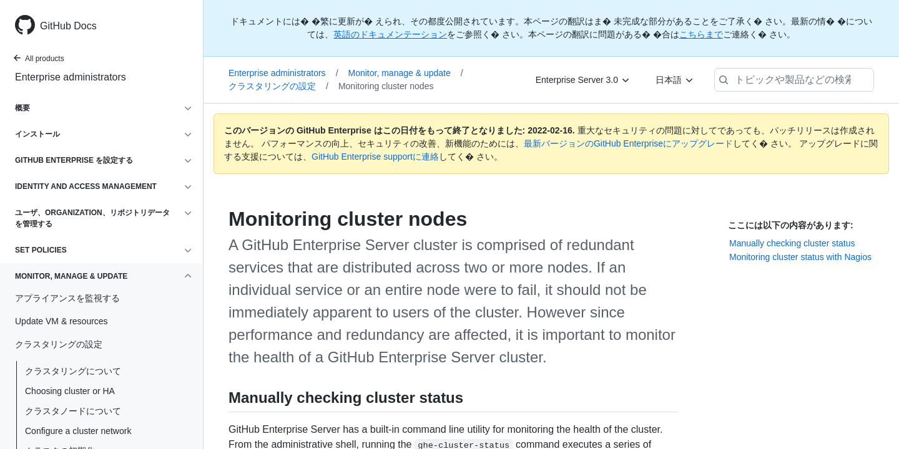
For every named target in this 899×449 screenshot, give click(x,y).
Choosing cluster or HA (70, 391)
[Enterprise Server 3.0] (583, 79)
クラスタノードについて (73, 411)
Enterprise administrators (70, 77)
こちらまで (701, 34)
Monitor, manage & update (405, 73)
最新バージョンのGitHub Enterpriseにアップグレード (628, 143)
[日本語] (675, 79)
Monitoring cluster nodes (386, 86)
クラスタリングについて (73, 371)
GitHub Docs (68, 26)
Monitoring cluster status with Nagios (800, 257)
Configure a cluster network (78, 431)
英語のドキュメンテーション (390, 34)
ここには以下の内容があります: (790, 225)
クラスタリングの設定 (278, 86)
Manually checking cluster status (792, 243)
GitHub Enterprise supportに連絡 (375, 157)
